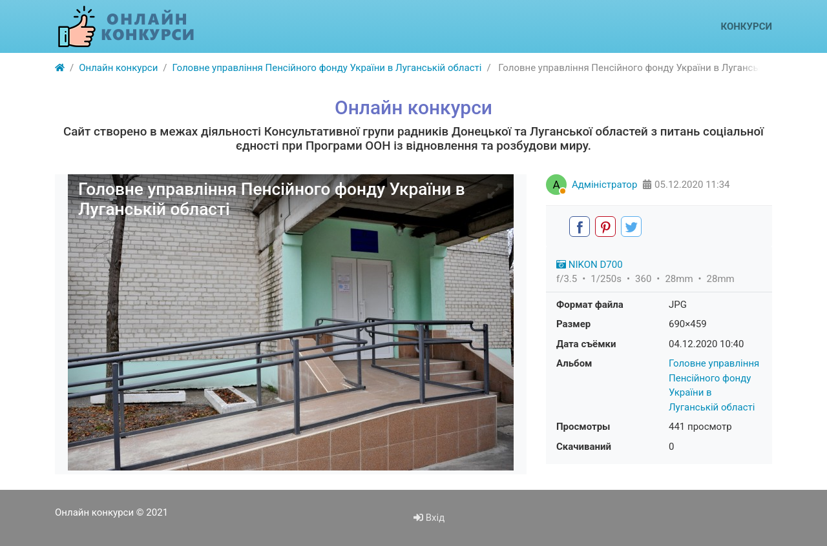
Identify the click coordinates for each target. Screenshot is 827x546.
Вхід (429, 517)
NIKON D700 (589, 264)
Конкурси (746, 26)
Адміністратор (604, 184)
